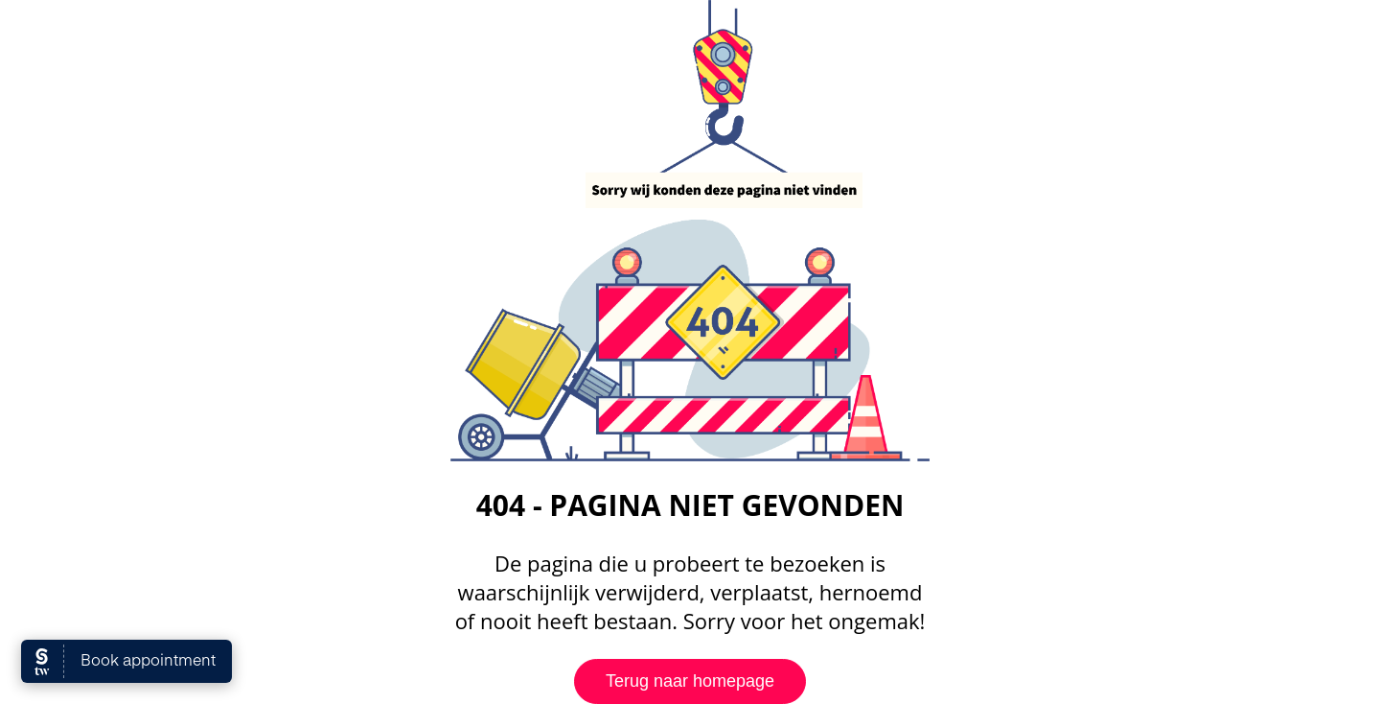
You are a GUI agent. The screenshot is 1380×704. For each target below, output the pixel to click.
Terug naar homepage (690, 681)
